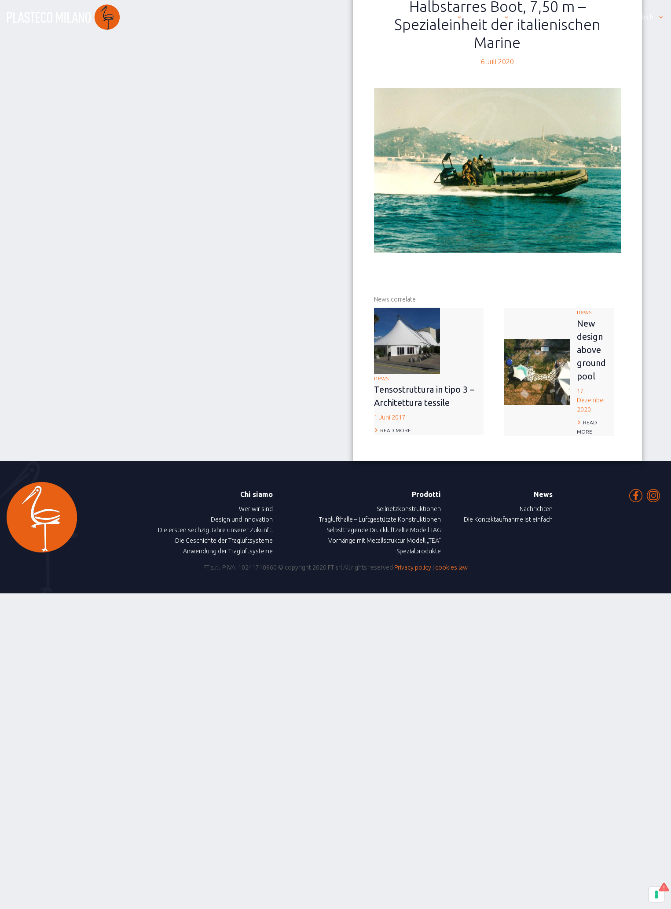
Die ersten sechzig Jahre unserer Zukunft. (215, 530)
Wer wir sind (256, 508)
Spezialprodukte (418, 551)
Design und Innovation (242, 519)
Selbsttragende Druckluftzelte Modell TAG (383, 530)
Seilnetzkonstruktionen (409, 508)
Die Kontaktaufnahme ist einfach (508, 519)
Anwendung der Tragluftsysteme (228, 551)
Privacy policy (412, 567)
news (429, 398)
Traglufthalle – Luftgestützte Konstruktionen (380, 519)
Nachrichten (536, 508)
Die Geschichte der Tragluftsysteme (224, 540)
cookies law (451, 567)
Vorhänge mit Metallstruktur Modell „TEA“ (384, 540)
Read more (395, 430)
